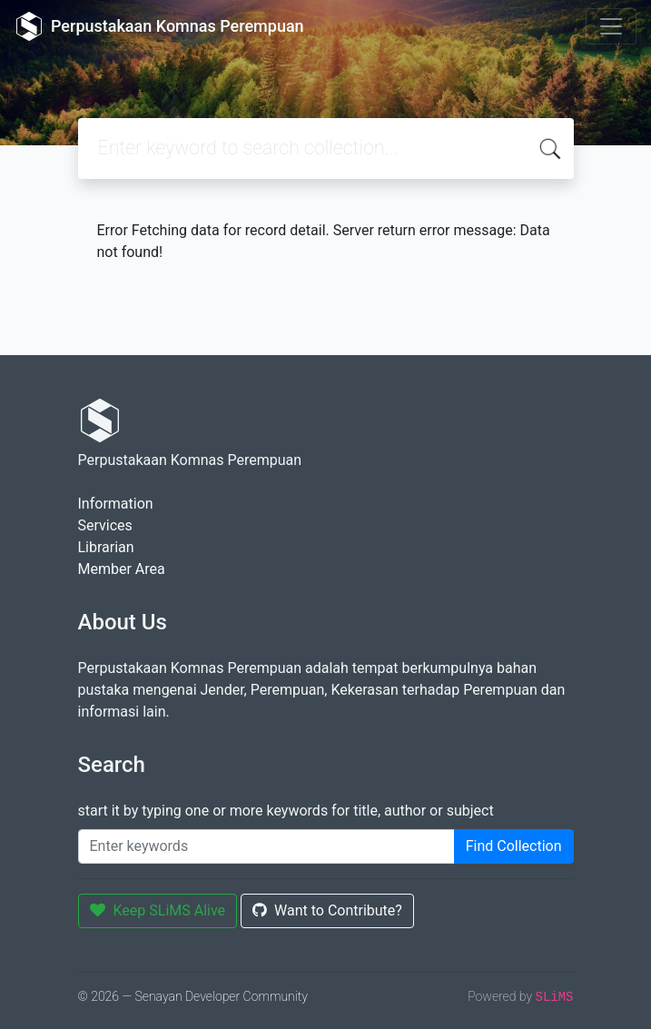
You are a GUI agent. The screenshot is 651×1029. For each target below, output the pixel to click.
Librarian (106, 547)
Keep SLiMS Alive (158, 910)
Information (115, 503)
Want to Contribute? (327, 910)
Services (105, 525)
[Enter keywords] (266, 846)
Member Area (121, 569)
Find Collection (514, 846)
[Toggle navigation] (611, 26)
